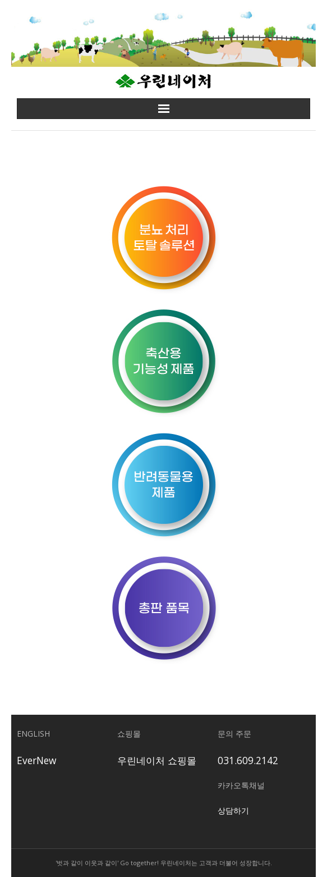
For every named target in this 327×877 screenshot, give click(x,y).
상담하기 (233, 810)
